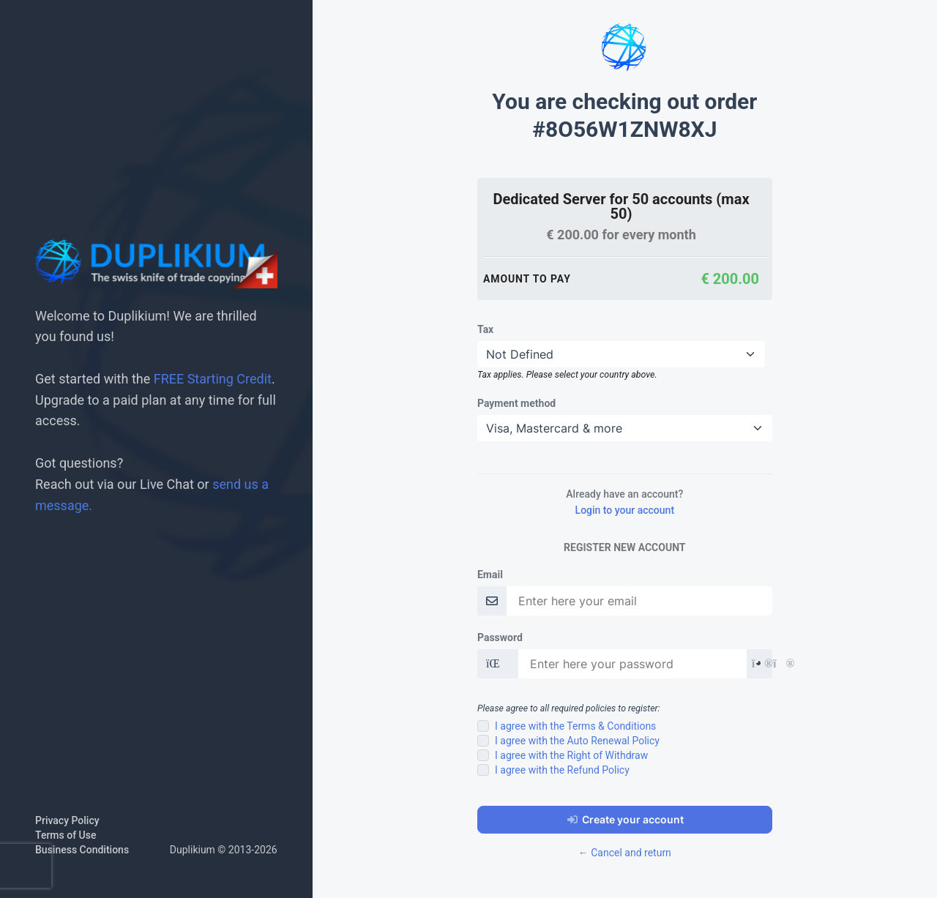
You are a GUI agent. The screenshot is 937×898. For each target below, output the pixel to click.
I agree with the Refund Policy (562, 770)
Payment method (516, 403)
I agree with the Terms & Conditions (575, 726)
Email (490, 574)
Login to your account (624, 510)
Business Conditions (82, 850)
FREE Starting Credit (213, 378)
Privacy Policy (67, 820)
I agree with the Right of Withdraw (571, 755)
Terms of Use (65, 835)
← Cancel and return (624, 852)
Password (500, 637)
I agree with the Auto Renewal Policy (577, 741)
